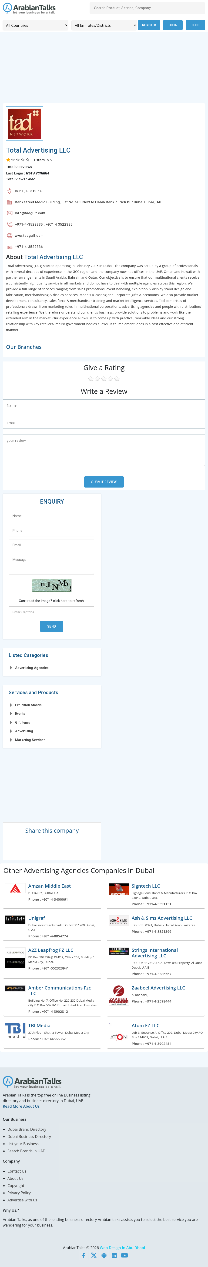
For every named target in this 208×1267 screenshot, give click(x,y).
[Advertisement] (104, 70)
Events (20, 713)
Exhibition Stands (28, 705)
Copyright (15, 1185)
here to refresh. (72, 600)
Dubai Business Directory (29, 1136)
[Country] (35, 25)
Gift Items (22, 722)
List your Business (23, 1143)
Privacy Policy (19, 1192)
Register (148, 25)
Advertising (24, 731)
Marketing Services (30, 740)
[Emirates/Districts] (103, 25)
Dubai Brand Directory (26, 1129)
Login (172, 25)
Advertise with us (22, 1199)
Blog (195, 25)
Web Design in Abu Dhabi (122, 1247)
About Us (15, 1178)
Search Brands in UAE (26, 1150)
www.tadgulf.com (29, 235)
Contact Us (16, 1170)
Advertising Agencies (32, 668)
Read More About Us (21, 1106)
